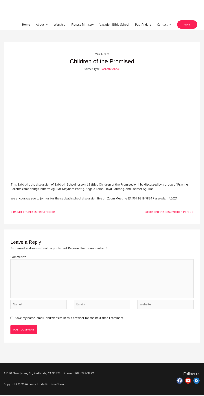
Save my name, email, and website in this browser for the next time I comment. (69, 319)
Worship (59, 25)
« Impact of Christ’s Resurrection (33, 212)
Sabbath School (110, 69)
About (40, 25)
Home (26, 25)
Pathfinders (143, 25)
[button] (187, 24)
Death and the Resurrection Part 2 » (168, 212)
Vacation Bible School (114, 25)
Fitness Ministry (82, 25)
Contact (162, 25)
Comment (18, 257)
